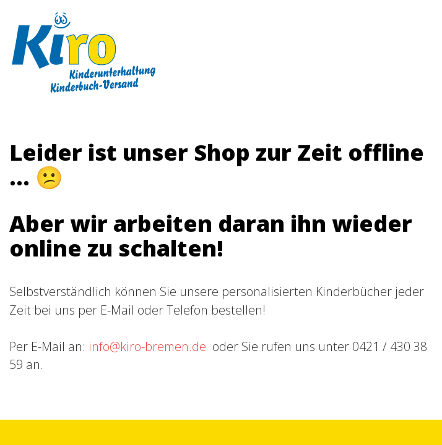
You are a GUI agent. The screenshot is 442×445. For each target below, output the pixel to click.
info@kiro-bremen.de (147, 346)
